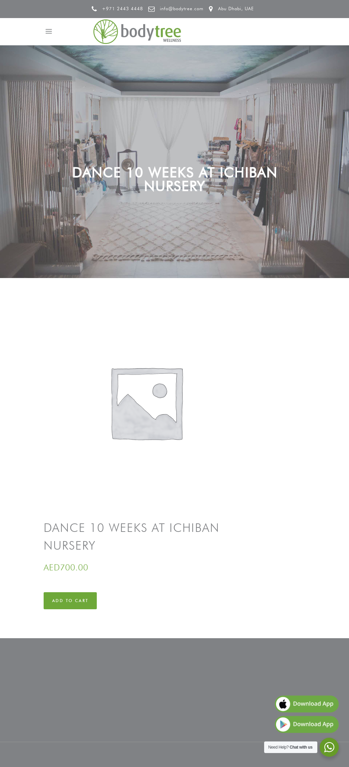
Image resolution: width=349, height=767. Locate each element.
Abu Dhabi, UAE (236, 8)
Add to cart (70, 600)
